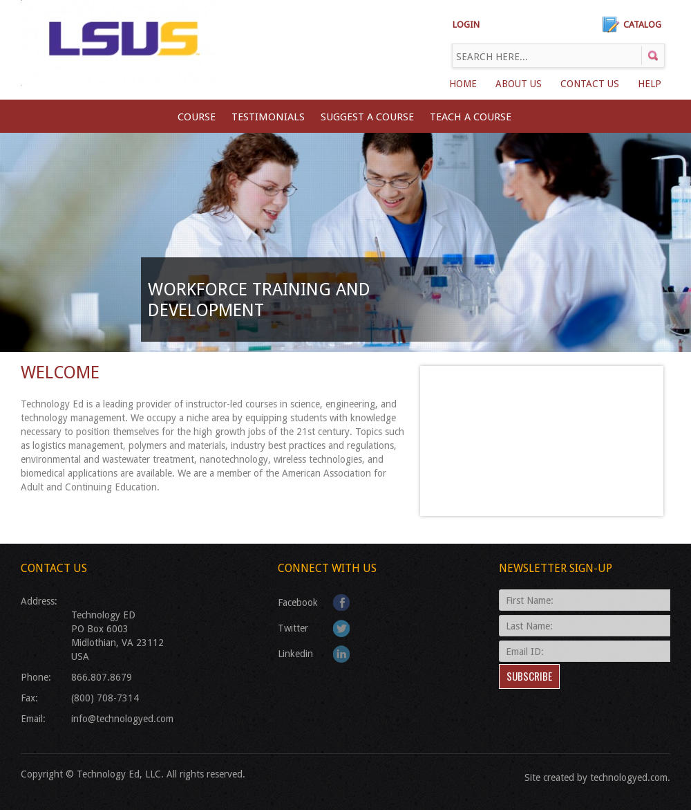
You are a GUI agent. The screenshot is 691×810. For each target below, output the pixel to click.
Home (463, 83)
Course (197, 117)
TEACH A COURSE (470, 117)
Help (649, 83)
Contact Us (589, 83)
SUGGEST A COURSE (367, 117)
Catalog (642, 24)
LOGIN (466, 24)
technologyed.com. (630, 777)
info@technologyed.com (122, 718)
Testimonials (268, 117)
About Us (518, 83)
